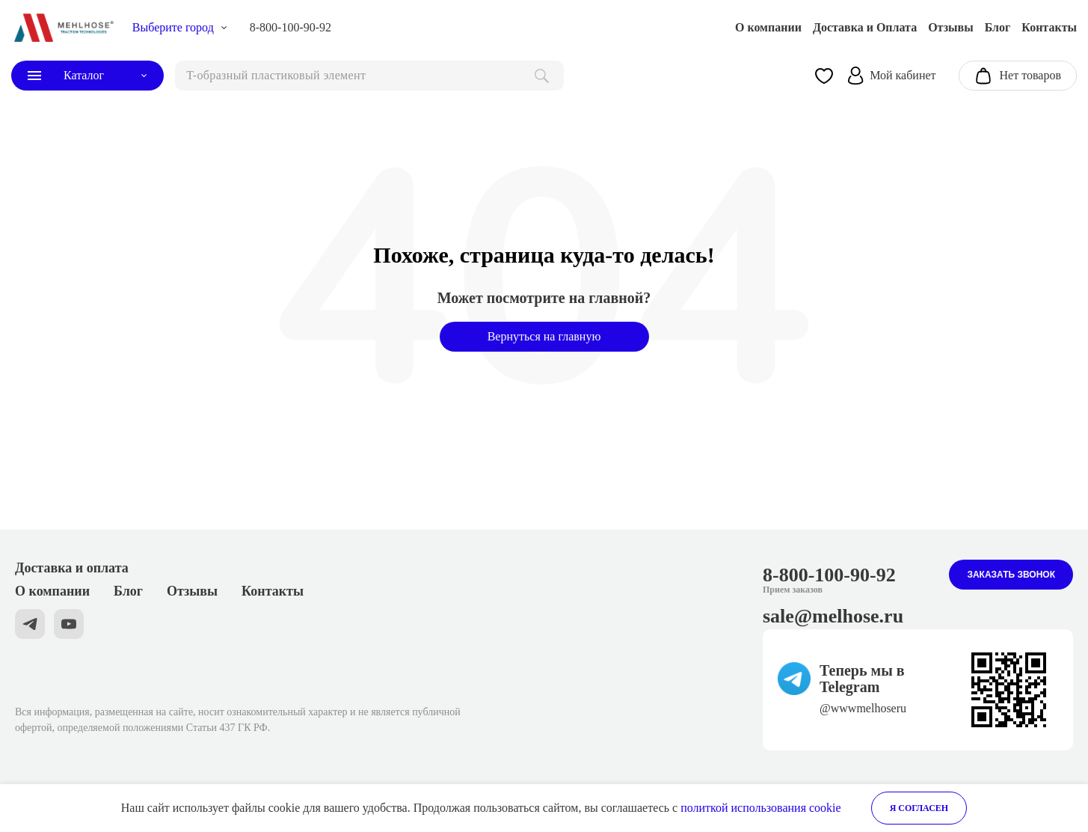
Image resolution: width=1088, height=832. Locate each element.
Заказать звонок (1011, 574)
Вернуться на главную (544, 336)
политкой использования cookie (760, 807)
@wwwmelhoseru (863, 708)
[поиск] (369, 76)
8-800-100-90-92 (290, 27)
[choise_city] (179, 28)
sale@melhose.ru (833, 616)
